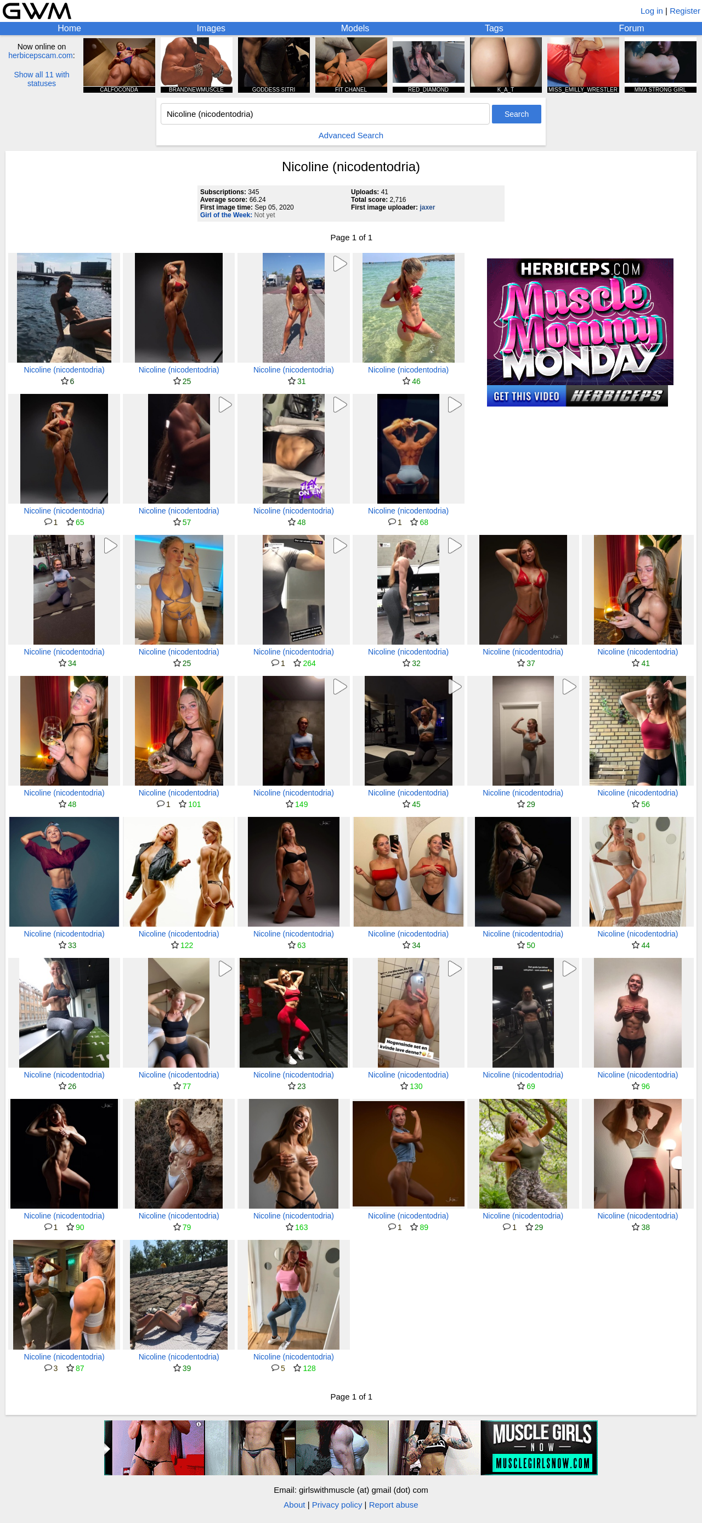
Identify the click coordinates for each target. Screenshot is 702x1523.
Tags (494, 28)
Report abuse (393, 1504)
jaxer (427, 207)
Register (685, 10)
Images (211, 28)
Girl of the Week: (226, 215)
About (294, 1504)
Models (355, 28)
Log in (652, 10)
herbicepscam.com (40, 55)
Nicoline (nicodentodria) (64, 369)
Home (69, 28)
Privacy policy (337, 1504)
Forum (631, 28)
